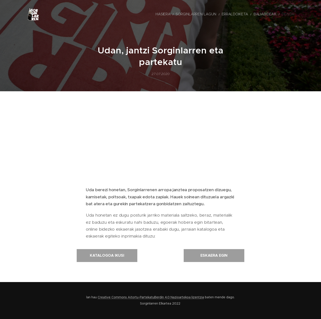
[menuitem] (181, 14)
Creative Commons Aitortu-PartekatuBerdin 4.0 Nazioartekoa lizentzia (151, 297)
